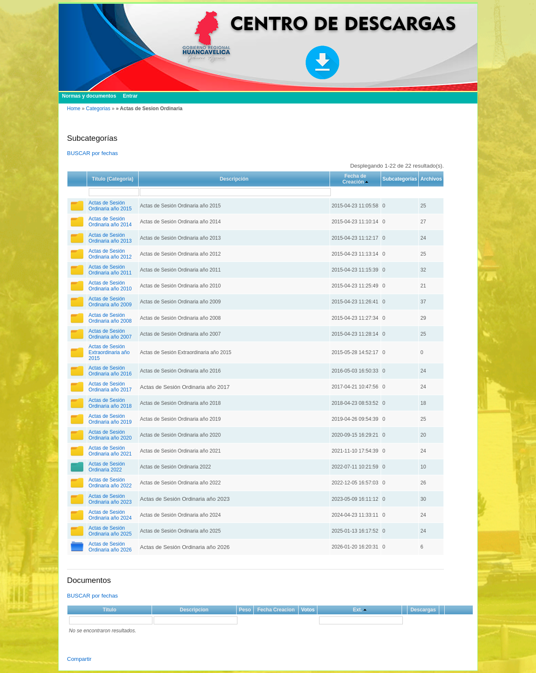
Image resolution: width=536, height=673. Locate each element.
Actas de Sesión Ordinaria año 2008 (110, 318)
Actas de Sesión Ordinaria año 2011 (110, 270)
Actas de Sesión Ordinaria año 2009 (110, 302)
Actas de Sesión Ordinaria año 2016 (110, 371)
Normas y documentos (89, 96)
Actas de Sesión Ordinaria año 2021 (110, 451)
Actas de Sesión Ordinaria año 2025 (110, 531)
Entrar (130, 96)
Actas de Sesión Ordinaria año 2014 (110, 222)
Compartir (79, 659)
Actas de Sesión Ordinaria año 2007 (110, 334)
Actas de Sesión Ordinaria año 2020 (110, 435)
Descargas (423, 610)
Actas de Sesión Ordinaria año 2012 (110, 254)
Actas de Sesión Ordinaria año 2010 (110, 286)
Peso (245, 610)
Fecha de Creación (354, 179)
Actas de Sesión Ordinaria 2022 (107, 467)
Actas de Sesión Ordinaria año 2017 (110, 387)
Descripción (234, 179)
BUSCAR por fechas (92, 153)
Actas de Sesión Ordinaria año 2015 (110, 206)
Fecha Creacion (275, 610)
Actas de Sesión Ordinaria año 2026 (110, 547)
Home (73, 108)
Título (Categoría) (112, 179)
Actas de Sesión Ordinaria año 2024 (110, 515)
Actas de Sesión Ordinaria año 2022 (110, 483)
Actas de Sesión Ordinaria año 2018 (110, 403)
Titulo (109, 610)
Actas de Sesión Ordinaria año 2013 (110, 238)
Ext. (357, 610)
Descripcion (194, 610)
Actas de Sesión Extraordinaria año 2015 (109, 352)
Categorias (98, 108)
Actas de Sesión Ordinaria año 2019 (110, 419)
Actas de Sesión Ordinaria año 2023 (110, 499)
